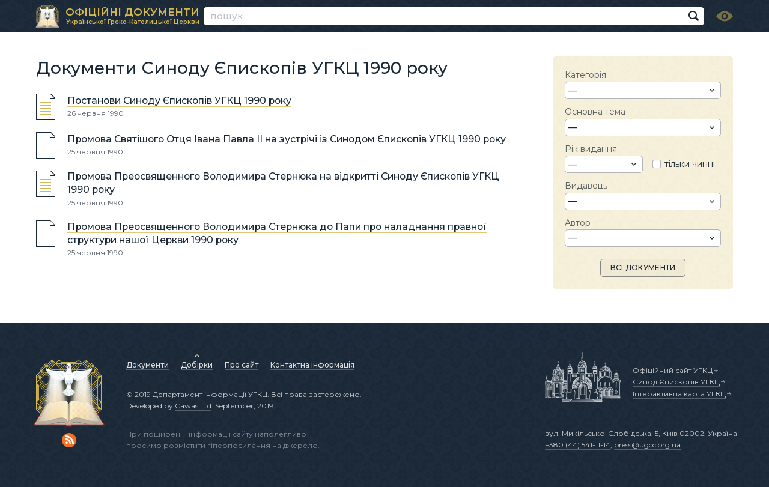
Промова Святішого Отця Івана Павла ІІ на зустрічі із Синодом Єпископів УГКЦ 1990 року (286, 139)
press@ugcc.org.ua (647, 444)
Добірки (197, 364)
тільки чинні (689, 164)
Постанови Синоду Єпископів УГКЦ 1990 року (179, 100)
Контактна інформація (312, 364)
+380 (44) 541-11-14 (577, 444)
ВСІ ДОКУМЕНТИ (643, 267)
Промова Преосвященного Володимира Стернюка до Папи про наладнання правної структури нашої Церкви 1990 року (277, 233)
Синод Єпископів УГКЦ (676, 381)
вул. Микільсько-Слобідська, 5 (601, 433)
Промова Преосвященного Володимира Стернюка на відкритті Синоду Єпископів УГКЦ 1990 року (283, 183)
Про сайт (241, 364)
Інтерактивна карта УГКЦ (679, 393)
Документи (147, 364)
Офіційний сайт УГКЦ (673, 370)
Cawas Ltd (193, 405)
